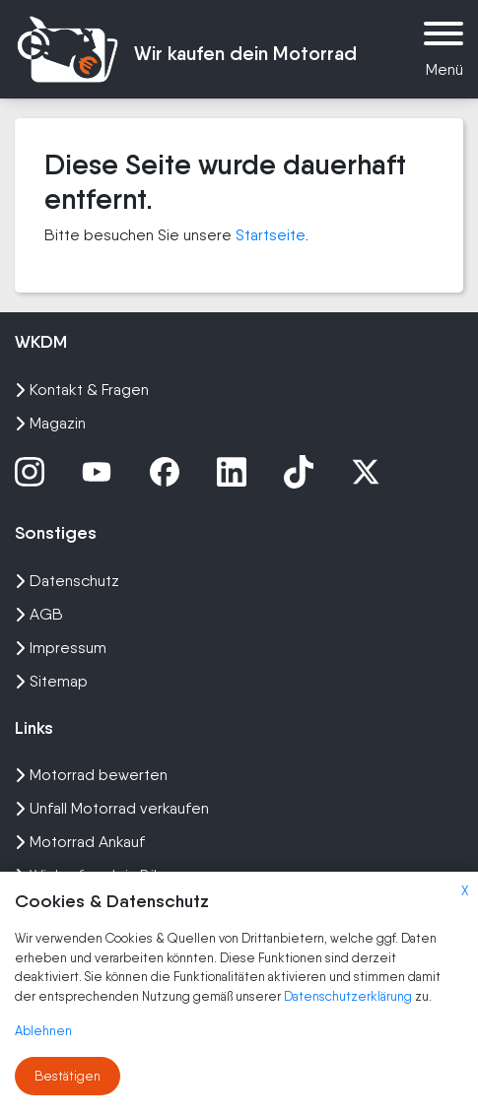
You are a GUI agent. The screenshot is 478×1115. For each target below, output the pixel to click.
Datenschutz (67, 580)
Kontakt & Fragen (82, 389)
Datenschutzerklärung (349, 996)
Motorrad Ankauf (80, 841)
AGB (39, 614)
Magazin (50, 423)
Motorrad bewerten (91, 774)
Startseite (271, 235)
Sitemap (51, 681)
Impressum (60, 647)
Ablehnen (43, 1030)
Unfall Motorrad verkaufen (112, 808)
